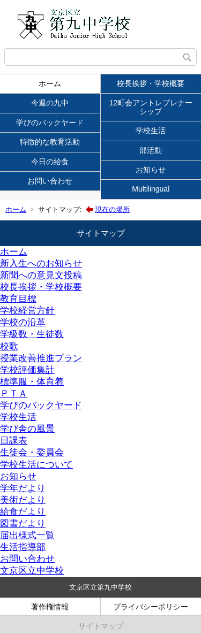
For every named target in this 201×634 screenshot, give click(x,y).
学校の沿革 (23, 322)
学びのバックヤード (50, 122)
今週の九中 (50, 102)
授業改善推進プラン (41, 358)
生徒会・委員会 (32, 452)
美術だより (23, 500)
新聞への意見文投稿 (41, 275)
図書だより (23, 523)
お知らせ (151, 169)
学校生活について (36, 465)
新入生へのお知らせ (41, 263)
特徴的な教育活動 (50, 142)
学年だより (23, 488)
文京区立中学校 (32, 571)
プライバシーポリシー (150, 606)
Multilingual (150, 189)
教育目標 (18, 299)
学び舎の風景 (27, 429)
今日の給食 (50, 161)
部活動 (150, 150)
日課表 (13, 441)
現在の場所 (112, 209)
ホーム (50, 83)
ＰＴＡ (13, 393)
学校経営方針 (27, 310)
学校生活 (151, 130)
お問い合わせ (49, 181)
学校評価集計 (27, 370)
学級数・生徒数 (32, 334)
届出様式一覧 (27, 535)
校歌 (9, 346)
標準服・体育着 (32, 382)
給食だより (23, 512)
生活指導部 (23, 547)
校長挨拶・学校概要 (150, 83)
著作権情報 (50, 606)
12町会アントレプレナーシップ (150, 106)
